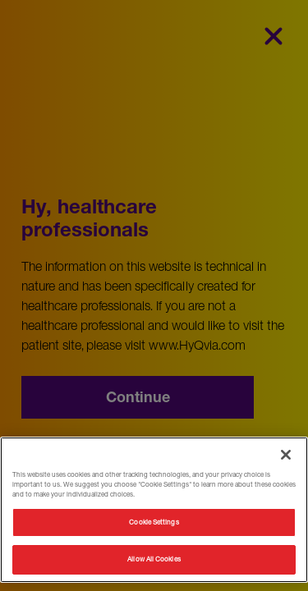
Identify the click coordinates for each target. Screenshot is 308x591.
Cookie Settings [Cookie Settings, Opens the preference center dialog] (153, 522)
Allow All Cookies (153, 559)
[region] (154, 510)
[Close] (286, 455)
